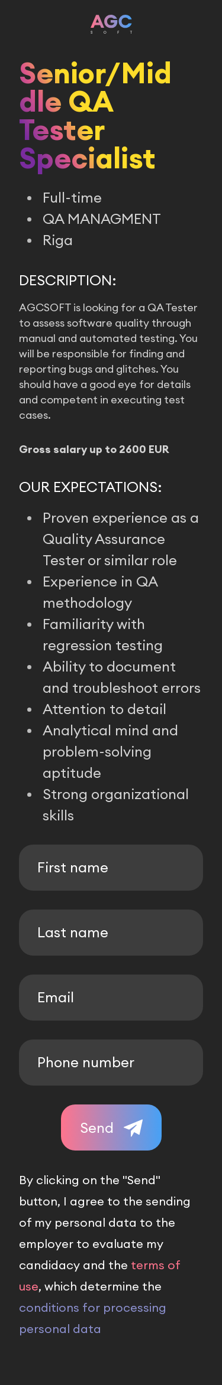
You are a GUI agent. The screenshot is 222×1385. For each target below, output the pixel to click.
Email (55, 997)
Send (97, 1127)
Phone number (85, 1062)
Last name (72, 932)
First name (72, 867)
